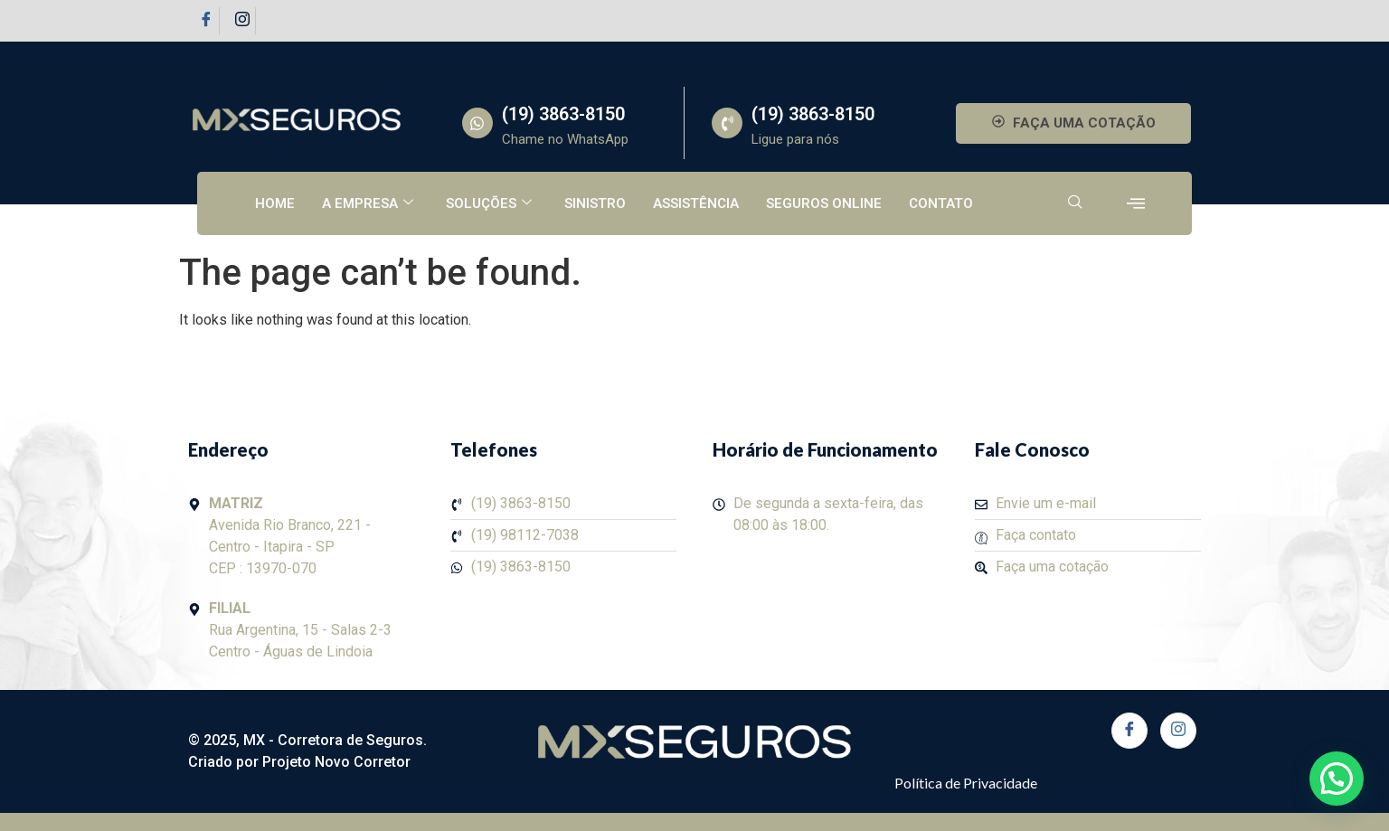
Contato (941, 203)
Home (275, 203)
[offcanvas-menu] (1135, 204)
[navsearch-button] (1075, 203)
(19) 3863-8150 (563, 114)
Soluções (489, 203)
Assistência (696, 203)
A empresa (367, 203)
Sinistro (595, 203)
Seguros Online (824, 203)
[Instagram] (242, 20)
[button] (1336, 778)
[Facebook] (206, 20)
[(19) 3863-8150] (477, 123)
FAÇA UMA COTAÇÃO (1074, 123)
